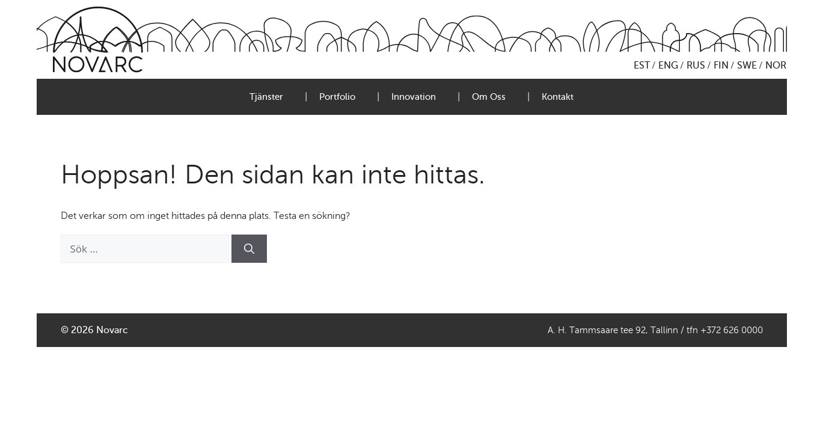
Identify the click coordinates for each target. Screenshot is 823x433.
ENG (668, 65)
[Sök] (249, 249)
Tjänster (266, 97)
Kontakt (558, 97)
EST (642, 65)
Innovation (413, 97)
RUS (696, 65)
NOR (775, 65)
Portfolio (337, 97)
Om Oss (489, 97)
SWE (747, 65)
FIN (721, 65)
